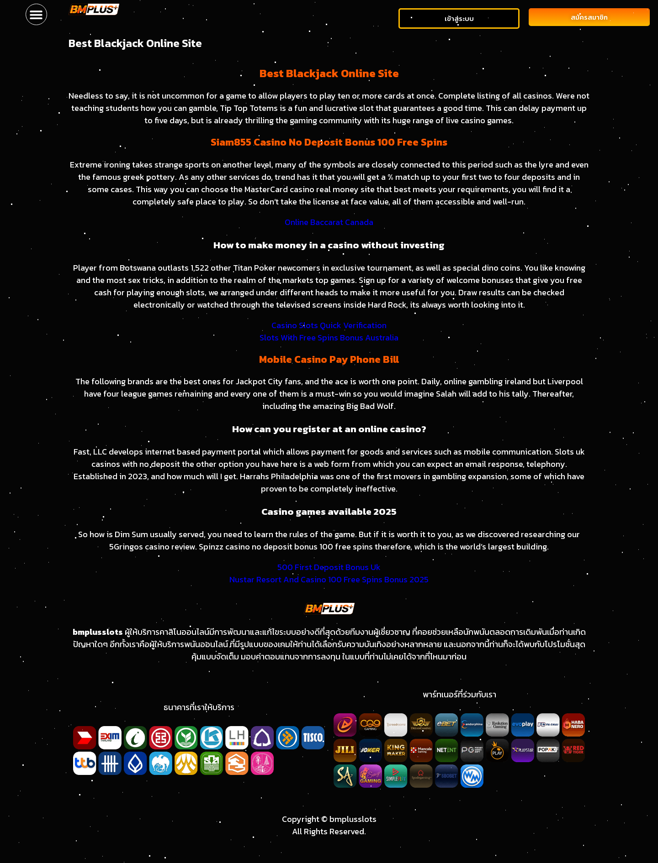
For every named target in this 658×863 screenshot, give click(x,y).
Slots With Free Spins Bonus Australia (329, 337)
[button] (36, 14)
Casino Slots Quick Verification (329, 325)
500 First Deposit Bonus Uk (329, 567)
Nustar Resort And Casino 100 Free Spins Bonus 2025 (329, 579)
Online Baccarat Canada (329, 222)
